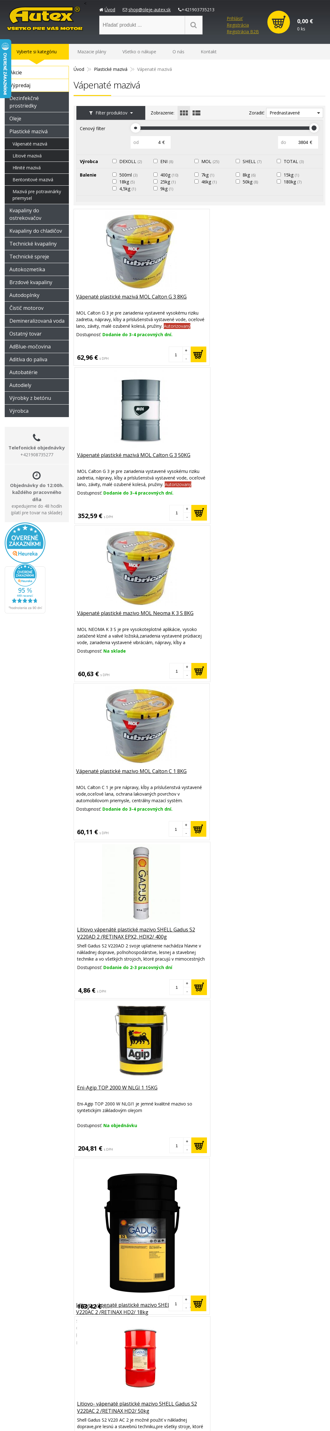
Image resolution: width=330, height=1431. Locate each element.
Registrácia (238, 25)
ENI (168, 161)
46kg (210, 182)
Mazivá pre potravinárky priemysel (37, 194)
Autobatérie (23, 372)
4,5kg (129, 189)
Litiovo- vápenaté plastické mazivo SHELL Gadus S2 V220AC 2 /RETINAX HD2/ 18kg (114, 650)
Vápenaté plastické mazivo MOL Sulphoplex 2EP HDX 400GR (283, 617)
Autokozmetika (27, 269)
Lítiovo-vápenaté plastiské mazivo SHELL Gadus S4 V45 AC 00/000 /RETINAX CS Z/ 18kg (113, 1094)
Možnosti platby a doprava (260, 1364)
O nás (178, 52)
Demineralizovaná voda (36, 320)
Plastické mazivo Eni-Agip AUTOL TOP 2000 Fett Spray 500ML (194, 936)
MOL (211, 161)
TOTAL (295, 161)
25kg (169, 182)
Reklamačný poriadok (254, 1372)
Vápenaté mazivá (30, 144)
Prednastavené (285, 113)
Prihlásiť (235, 18)
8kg (251, 175)
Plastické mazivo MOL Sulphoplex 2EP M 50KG (105, 1249)
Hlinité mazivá (27, 168)
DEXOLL (132, 161)
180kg (294, 182)
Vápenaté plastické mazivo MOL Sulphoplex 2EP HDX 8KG (198, 775)
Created (207, 1419)
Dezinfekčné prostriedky (24, 102)
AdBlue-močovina (30, 346)
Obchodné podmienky (255, 1380)
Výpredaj (20, 85)
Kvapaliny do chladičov (35, 230)
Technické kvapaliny (33, 243)
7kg (209, 175)
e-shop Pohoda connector (248, 1419)
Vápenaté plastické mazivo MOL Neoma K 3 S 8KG (283, 301)
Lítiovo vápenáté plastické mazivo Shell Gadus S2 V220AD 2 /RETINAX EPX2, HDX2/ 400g (284, 778)
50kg (252, 182)
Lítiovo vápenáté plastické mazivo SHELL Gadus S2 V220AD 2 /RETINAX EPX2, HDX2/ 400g (199, 462)
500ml (130, 175)
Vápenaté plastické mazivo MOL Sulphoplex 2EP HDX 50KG (114, 775)
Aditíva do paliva (28, 359)
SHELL (254, 161)
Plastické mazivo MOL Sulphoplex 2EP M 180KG (190, 1091)
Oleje (15, 118)
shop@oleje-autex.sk (149, 10)
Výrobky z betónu (30, 398)
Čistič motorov (26, 308)
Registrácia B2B (243, 31)
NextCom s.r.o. (297, 1419)
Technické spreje (29, 256)
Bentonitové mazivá (33, 180)
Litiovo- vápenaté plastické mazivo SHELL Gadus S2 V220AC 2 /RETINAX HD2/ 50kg (198, 620)
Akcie (16, 72)
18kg (128, 182)
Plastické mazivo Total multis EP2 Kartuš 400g (280, 1249)
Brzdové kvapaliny (30, 282)
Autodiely (20, 385)
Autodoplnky (24, 295)
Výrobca (18, 410)
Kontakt (209, 52)
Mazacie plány (91, 52)
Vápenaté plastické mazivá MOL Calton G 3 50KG (198, 301)
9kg (168, 189)
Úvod (110, 10)
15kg (293, 175)
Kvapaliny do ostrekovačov (25, 214)
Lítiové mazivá (27, 156)
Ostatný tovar (25, 333)
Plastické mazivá (28, 131)
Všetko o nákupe (139, 52)
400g (170, 175)
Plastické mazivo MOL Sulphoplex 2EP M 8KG (187, 1249)
